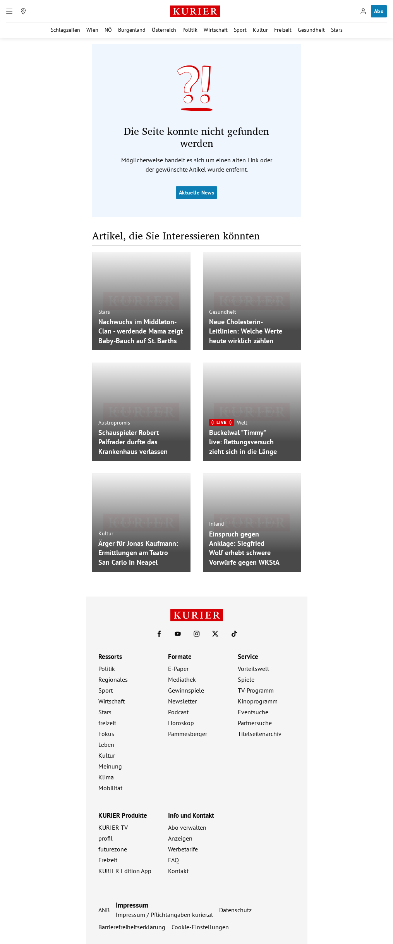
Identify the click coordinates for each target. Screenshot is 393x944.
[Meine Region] (23, 11)
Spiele (246, 679)
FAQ (173, 860)
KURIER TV (113, 827)
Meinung (110, 766)
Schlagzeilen (65, 29)
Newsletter (182, 701)
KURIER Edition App (124, 871)
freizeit (107, 723)
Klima (106, 777)
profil (105, 838)
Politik (189, 29)
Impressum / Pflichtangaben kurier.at (164, 914)
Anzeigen (180, 838)
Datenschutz (235, 910)
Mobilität (110, 788)
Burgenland (132, 29)
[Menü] (9, 11)
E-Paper (178, 668)
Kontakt (178, 871)
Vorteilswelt (253, 668)
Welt (242, 422)
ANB (104, 910)
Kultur (260, 29)
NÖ (108, 29)
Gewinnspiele (186, 690)
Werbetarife (183, 849)
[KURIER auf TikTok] (234, 634)
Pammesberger (187, 734)
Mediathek (182, 679)
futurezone (112, 849)
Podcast (178, 712)
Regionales (113, 679)
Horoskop (181, 723)
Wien (92, 29)
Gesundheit (311, 29)
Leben (106, 744)
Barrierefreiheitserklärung (131, 927)
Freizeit (283, 29)
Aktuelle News (196, 192)
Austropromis (114, 422)
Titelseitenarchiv (259, 734)
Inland (216, 524)
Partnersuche (255, 723)
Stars (337, 29)
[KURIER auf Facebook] (159, 634)
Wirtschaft (216, 29)
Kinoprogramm (258, 701)
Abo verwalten (187, 827)
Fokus (106, 734)
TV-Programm (256, 690)
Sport (240, 29)
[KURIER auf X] (215, 634)
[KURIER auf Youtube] (178, 634)
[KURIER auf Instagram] (196, 634)
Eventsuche (253, 712)
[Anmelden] (363, 11)
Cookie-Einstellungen (200, 927)
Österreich (164, 29)
